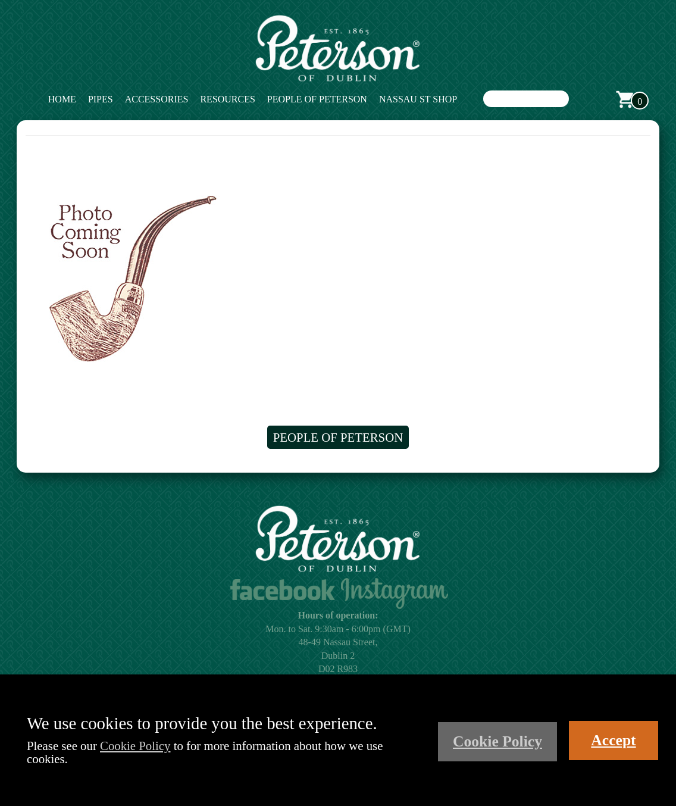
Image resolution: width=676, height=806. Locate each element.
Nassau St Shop (418, 99)
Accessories (157, 99)
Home (62, 99)
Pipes (100, 99)
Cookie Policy (135, 745)
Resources (227, 99)
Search (581, 99)
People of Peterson (317, 99)
